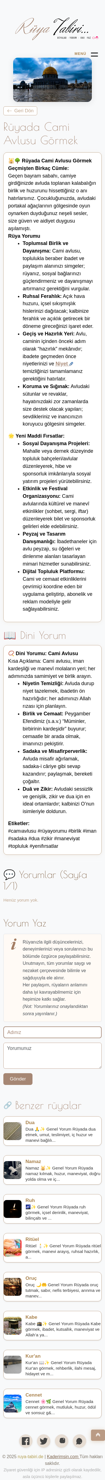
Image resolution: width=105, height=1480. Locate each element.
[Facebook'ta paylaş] (25, 1441)
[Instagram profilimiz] (61, 1441)
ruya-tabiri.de (30, 1456)
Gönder (18, 1079)
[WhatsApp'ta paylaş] (79, 1441)
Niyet (64, 364)
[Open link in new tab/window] (63, 1456)
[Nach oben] (98, 1435)
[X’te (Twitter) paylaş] (43, 1441)
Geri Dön (20, 110)
